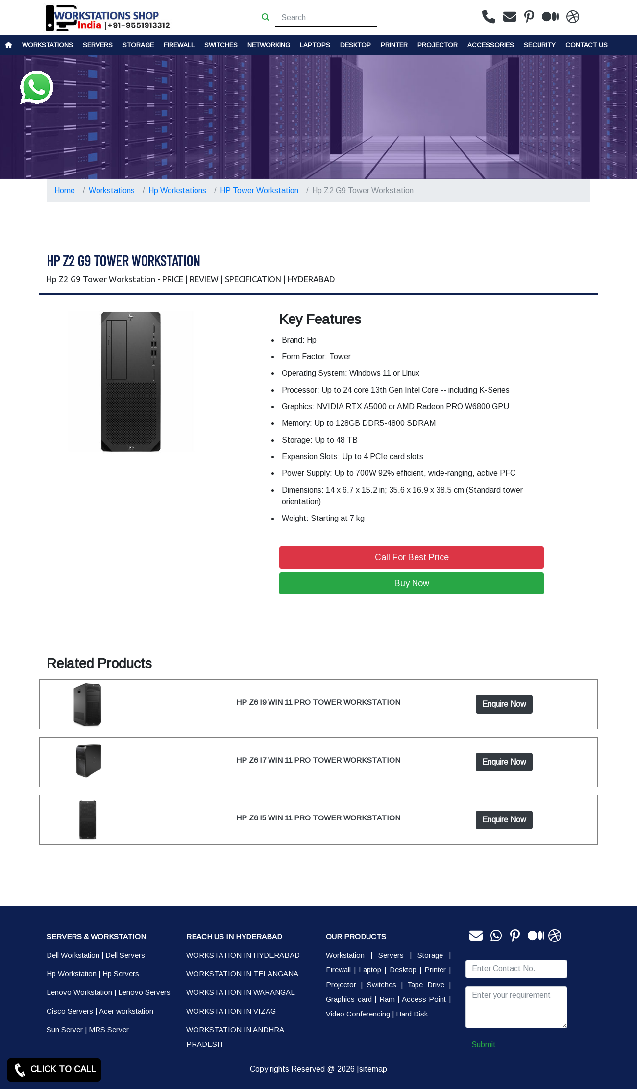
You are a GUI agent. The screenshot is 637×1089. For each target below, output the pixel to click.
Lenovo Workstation (79, 992)
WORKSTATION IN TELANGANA (242, 973)
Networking (268, 45)
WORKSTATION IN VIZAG (231, 1011)
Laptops (315, 45)
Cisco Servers (70, 1011)
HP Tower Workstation (259, 190)
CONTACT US (586, 45)
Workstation (345, 955)
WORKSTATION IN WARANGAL (240, 992)
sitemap (373, 1069)
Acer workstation (126, 1011)
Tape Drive (425, 984)
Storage (430, 955)
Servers (98, 45)
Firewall (179, 45)
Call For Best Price (412, 557)
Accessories (490, 45)
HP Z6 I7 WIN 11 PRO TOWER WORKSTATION (318, 760)
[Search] (326, 17)
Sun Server (65, 1029)
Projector (437, 45)
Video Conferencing (358, 1014)
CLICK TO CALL (54, 1070)
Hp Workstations (177, 190)
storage (138, 45)
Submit (483, 1044)
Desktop (355, 45)
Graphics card (349, 999)
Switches (221, 45)
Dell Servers (125, 955)
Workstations (47, 45)
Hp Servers (120, 973)
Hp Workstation (72, 973)
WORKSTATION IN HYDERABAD (243, 955)
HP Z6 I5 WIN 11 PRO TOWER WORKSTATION (318, 818)
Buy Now (411, 583)
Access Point (424, 999)
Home (64, 190)
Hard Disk (412, 1014)
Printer (435, 969)
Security (540, 45)
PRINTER (394, 45)
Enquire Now (504, 704)
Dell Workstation (73, 955)
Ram (387, 999)
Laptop (370, 969)
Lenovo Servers (144, 992)
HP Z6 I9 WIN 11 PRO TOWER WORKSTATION (318, 702)
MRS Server (109, 1029)
